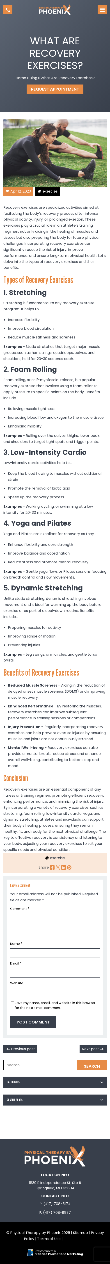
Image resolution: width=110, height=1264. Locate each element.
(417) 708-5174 (57, 1203)
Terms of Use (49, 1238)
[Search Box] (55, 1065)
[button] (7, 9)
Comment (19, 908)
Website (16, 983)
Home (21, 77)
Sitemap (80, 1232)
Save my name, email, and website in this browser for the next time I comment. (55, 1005)
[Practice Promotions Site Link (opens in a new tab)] (30, 1252)
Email (15, 963)
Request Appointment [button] (55, 89)
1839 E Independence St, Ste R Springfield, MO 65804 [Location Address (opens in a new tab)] (55, 1185)
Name (16, 943)
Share (44, 867)
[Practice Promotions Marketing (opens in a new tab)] (58, 1254)
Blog (33, 77)
